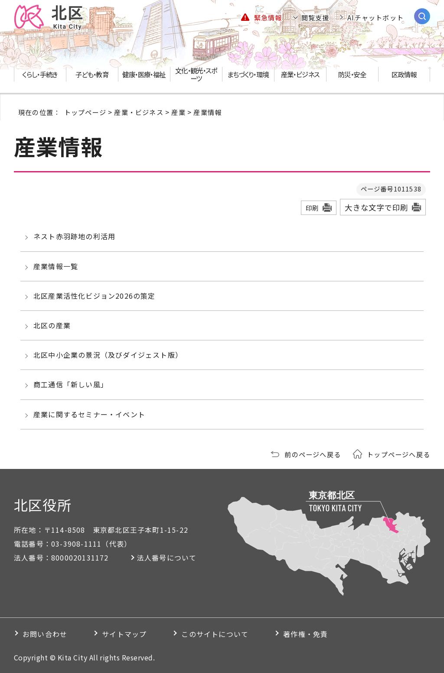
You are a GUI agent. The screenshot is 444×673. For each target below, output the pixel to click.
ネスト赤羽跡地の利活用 (74, 236)
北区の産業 (52, 325)
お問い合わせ (45, 634)
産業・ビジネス (138, 112)
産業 (178, 112)
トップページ (85, 112)
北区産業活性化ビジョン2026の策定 (94, 295)
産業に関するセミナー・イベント (89, 414)
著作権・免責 (305, 634)
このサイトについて (214, 634)
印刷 (312, 207)
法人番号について (167, 557)
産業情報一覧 (55, 266)
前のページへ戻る (312, 454)
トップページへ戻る (398, 454)
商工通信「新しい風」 (70, 384)
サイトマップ (124, 634)
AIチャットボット (375, 17)
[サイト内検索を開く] (422, 16)
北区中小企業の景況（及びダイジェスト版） (108, 355)
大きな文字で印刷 (376, 207)
